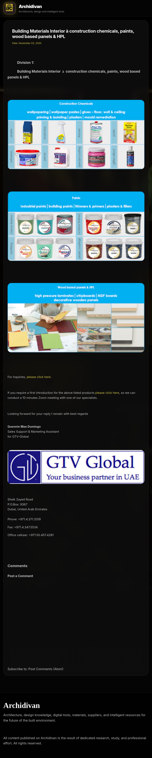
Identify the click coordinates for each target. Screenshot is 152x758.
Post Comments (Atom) (45, 669)
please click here (39, 377)
